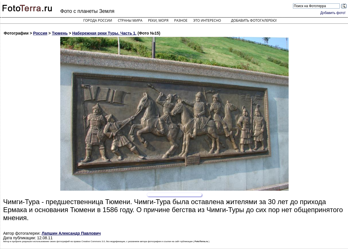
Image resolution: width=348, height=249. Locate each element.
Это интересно (207, 20)
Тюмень (60, 33)
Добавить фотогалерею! (254, 20)
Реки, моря (158, 20)
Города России (97, 20)
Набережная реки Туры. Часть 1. (104, 33)
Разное (181, 20)
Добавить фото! (332, 13)
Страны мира (130, 20)
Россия (40, 33)
